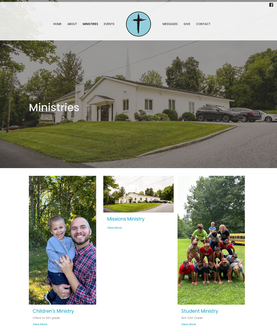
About (72, 24)
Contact (203, 24)
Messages (170, 24)
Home (57, 24)
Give (187, 24)
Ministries (90, 24)
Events (109, 24)
